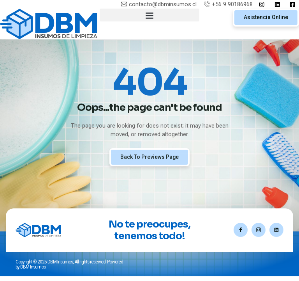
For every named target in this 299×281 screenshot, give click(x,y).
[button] (149, 15)
